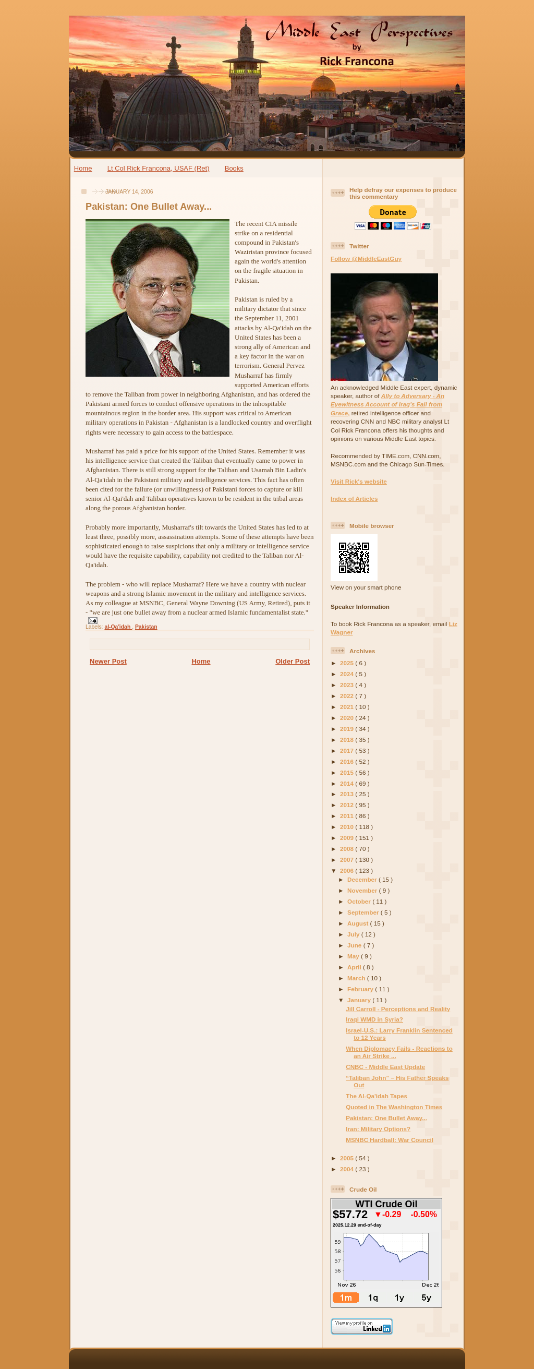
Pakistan (146, 627)
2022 (347, 695)
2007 (347, 859)
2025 (347, 662)
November (363, 890)
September (364, 912)
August (358, 923)
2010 (347, 826)
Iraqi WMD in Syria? (374, 1019)
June (355, 945)
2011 (347, 815)
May (354, 956)
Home (83, 168)
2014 (347, 783)
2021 (347, 706)
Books (234, 168)
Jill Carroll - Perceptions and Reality (398, 1008)
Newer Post (108, 661)
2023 (347, 684)
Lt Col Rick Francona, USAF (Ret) (158, 168)
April (355, 967)
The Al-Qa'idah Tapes (376, 1095)
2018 (347, 739)
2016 (347, 761)
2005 (347, 1158)
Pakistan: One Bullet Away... (149, 206)
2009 (347, 837)
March (357, 978)
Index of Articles (354, 498)
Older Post (292, 661)
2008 (347, 848)
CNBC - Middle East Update (385, 1066)
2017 (347, 750)
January (359, 999)
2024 (347, 673)
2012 (347, 804)
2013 (347, 793)
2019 (347, 728)
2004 (347, 1169)
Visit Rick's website (359, 481)
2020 (347, 717)
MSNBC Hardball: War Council (389, 1139)
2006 (347, 870)
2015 (347, 772)
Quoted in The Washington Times (394, 1106)
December (363, 879)
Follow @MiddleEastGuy (366, 258)
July (354, 934)
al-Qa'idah (118, 627)
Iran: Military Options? (378, 1128)
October (359, 901)
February (361, 989)
